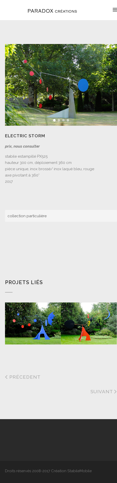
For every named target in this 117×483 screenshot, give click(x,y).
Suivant (103, 391)
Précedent (23, 377)
